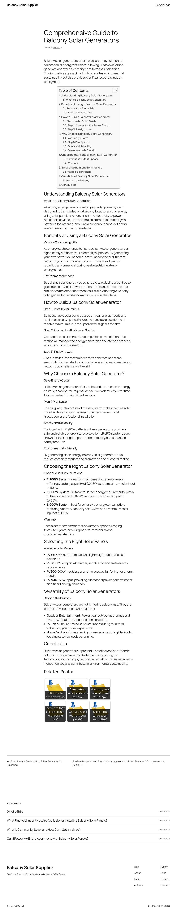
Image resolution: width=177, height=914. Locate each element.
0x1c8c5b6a (15, 811)
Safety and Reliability (79, 146)
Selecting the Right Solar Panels (81, 167)
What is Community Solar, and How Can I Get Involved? (44, 829)
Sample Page (163, 4)
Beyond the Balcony (77, 180)
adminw (56, 47)
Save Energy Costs (77, 138)
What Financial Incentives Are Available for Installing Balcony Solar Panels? (57, 820)
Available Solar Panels (79, 171)
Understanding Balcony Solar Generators (86, 95)
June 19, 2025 (164, 811)
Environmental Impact (79, 112)
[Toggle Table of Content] (113, 90)
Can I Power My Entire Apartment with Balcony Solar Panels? (47, 838)
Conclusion (68, 185)
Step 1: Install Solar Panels (81, 121)
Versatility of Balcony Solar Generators (85, 176)
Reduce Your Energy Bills (81, 108)
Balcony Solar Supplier (22, 5)
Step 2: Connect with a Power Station (88, 125)
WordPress (165, 905)
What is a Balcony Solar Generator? (86, 99)
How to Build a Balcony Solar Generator (85, 117)
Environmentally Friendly (82, 150)
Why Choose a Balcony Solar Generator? (86, 134)
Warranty (72, 163)
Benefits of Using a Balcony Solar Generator (88, 104)
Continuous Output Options (83, 159)
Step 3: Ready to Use (79, 129)
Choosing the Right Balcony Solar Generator (89, 155)
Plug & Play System (78, 142)
